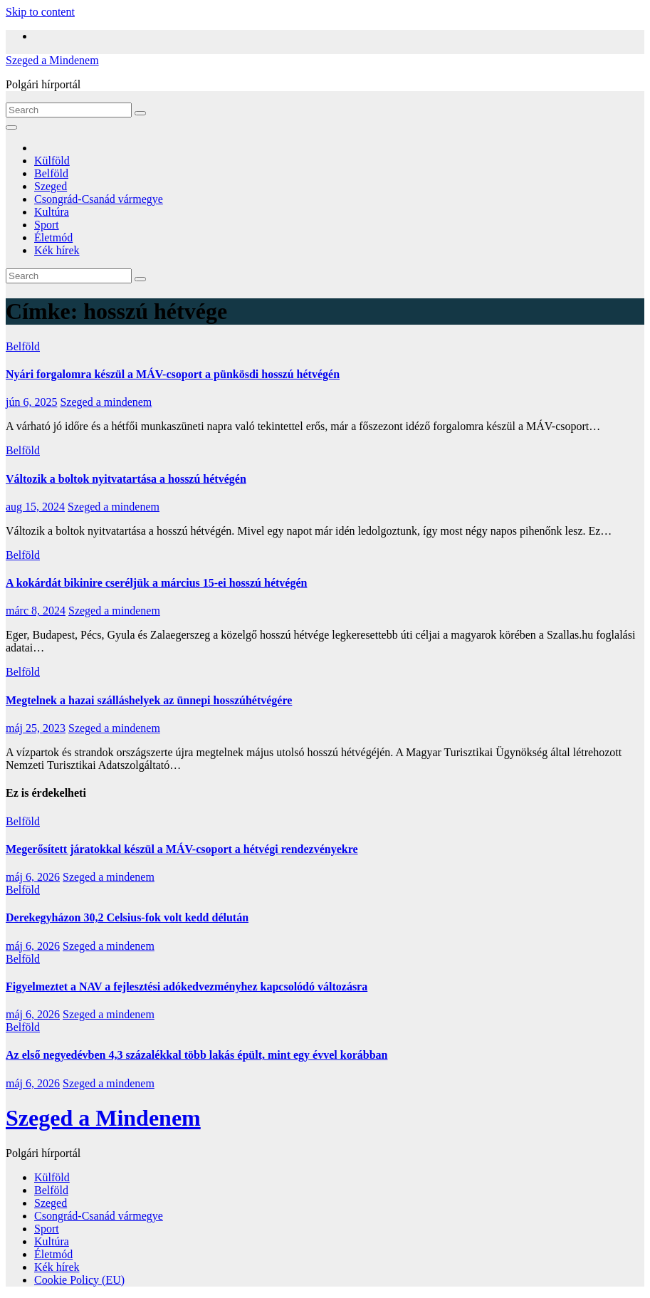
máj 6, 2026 (33, 877)
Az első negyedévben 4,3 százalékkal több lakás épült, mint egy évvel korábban (196, 1055)
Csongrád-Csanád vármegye (98, 199)
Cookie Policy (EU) (79, 1280)
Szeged (50, 186)
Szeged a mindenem (106, 402)
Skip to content (40, 12)
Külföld (52, 161)
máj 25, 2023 (35, 728)
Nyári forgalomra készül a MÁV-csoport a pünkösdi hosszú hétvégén (173, 374)
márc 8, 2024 (35, 610)
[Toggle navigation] (11, 127)
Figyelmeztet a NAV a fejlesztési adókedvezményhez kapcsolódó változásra (186, 986)
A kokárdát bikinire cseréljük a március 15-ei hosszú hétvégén (156, 583)
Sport (46, 225)
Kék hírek (57, 250)
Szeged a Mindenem (52, 60)
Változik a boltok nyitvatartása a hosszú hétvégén (126, 479)
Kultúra (51, 212)
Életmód (53, 237)
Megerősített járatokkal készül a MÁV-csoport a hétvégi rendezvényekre (182, 849)
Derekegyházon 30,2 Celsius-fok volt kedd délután (127, 917)
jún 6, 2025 (31, 402)
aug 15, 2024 (35, 507)
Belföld (51, 173)
